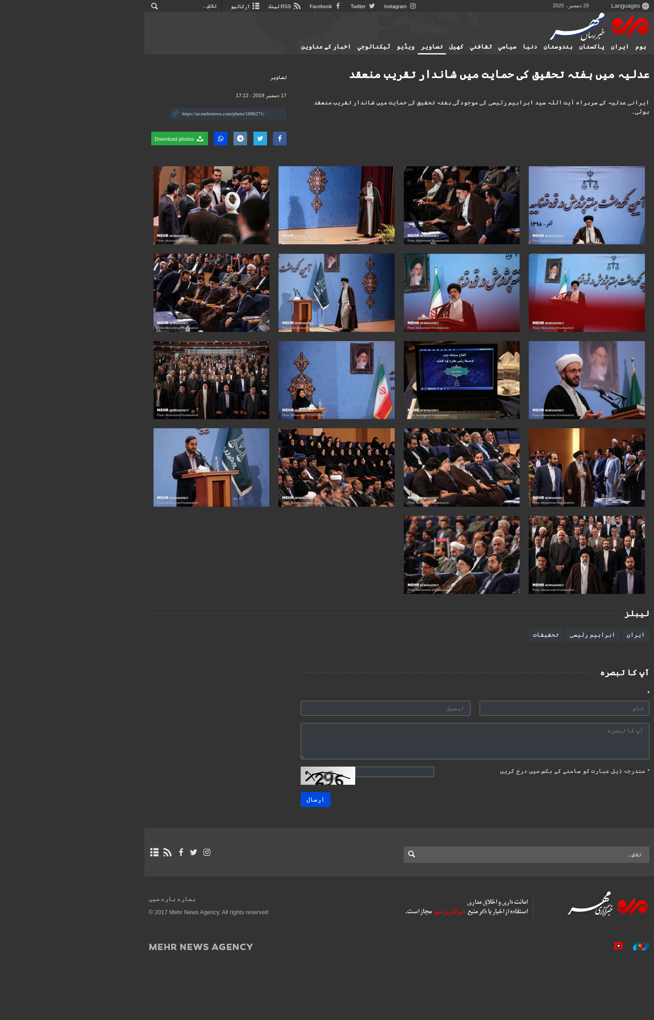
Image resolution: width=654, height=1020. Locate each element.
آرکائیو (137, 6)
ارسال (279, 859)
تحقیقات (509, 694)
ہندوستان (521, 47)
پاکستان (555, 47)
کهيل (420, 47)
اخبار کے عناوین (290, 47)
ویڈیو (369, 47)
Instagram (296, 6)
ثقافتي (445, 47)
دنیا (493, 47)
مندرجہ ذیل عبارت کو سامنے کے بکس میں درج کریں (538, 830)
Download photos (72, 138)
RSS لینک (177, 6)
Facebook (220, 6)
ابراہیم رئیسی (556, 694)
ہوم (604, 47)
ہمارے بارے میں (64, 958)
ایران (584, 47)
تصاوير (395, 47)
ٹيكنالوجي (337, 47)
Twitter (258, 6)
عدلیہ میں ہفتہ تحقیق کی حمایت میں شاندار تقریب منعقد (462, 74)
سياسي (471, 47)
